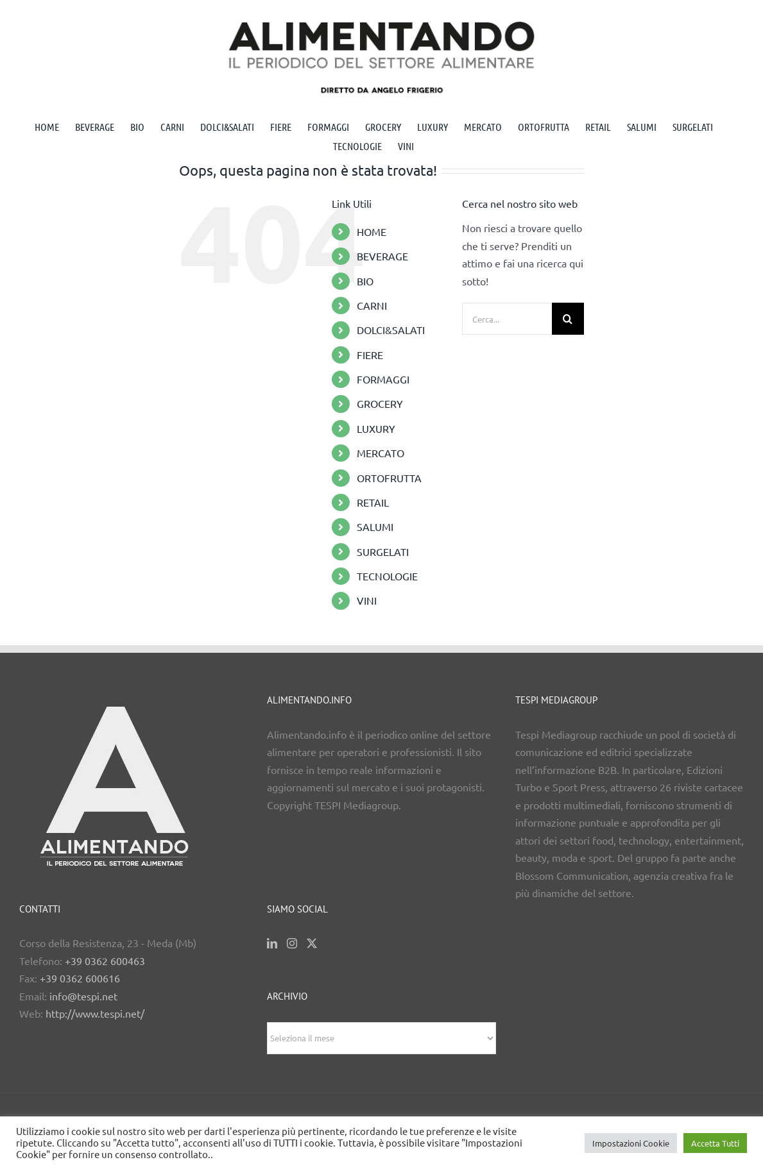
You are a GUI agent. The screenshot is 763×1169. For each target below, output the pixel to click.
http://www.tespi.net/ (95, 1013)
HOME (371, 231)
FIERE (370, 354)
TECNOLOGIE (387, 575)
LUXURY (376, 428)
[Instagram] (292, 943)
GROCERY (380, 403)
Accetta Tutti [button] (715, 1143)
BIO (365, 280)
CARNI (372, 305)
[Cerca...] (507, 319)
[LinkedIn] (272, 943)
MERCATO (380, 452)
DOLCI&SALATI (391, 329)
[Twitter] (312, 943)
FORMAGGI (383, 379)
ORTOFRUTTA (389, 477)
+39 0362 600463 (105, 960)
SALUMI (375, 526)
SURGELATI (383, 551)
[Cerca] (568, 319)
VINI (367, 600)
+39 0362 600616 (80, 977)
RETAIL (373, 502)
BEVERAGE (382, 255)
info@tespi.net (83, 995)
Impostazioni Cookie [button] (630, 1143)
